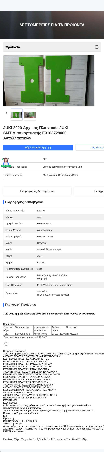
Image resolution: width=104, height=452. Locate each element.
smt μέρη (44, 439)
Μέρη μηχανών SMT (26, 439)
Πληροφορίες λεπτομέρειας (37, 191)
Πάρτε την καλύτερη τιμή (38, 147)
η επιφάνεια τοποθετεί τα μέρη (69, 439)
